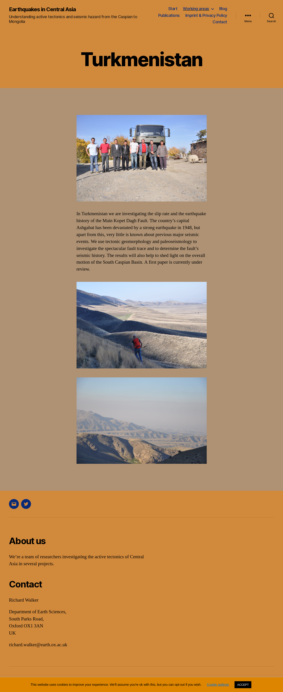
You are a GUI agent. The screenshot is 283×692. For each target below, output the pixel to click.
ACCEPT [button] (243, 684)
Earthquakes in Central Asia (42, 9)
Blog (223, 8)
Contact (220, 22)
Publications (169, 15)
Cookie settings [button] (218, 684)
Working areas (196, 8)
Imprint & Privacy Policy (206, 15)
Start (173, 8)
